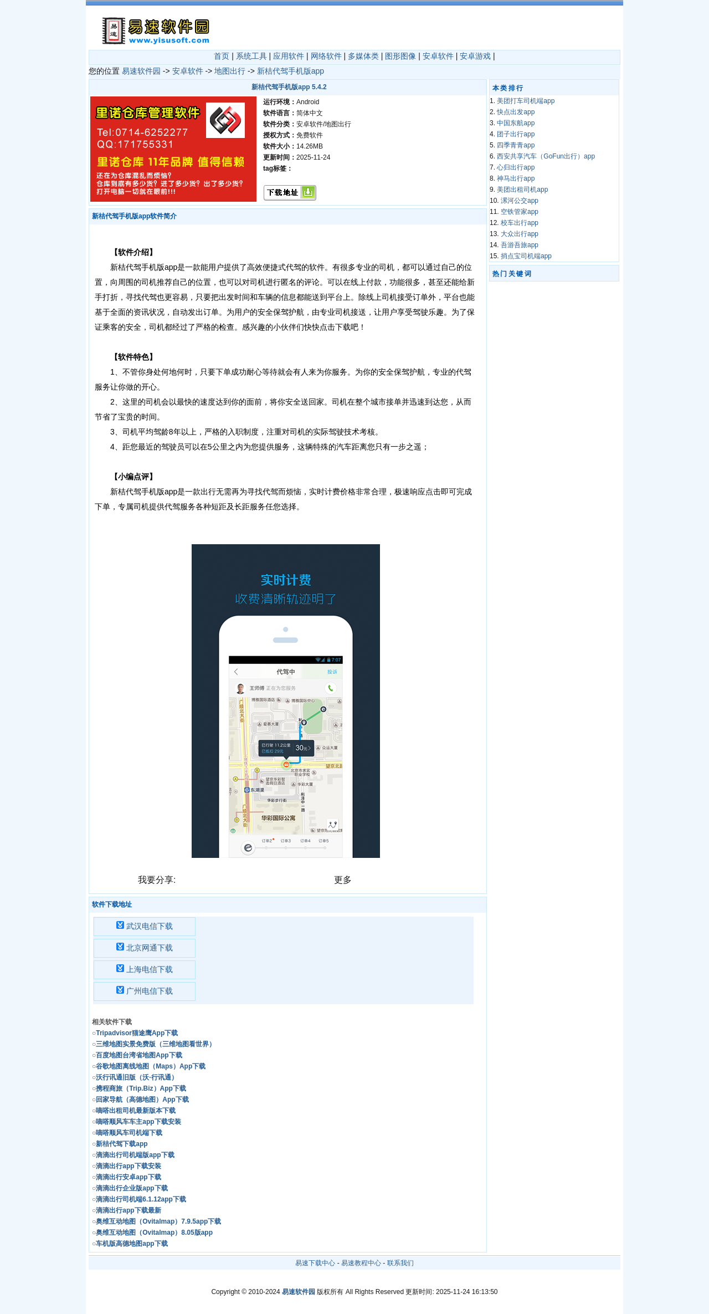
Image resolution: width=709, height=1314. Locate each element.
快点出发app (516, 112)
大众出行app (519, 234)
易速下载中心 (315, 1263)
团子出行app (516, 134)
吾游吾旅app (519, 245)
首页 (221, 56)
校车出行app (519, 223)
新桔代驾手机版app (290, 71)
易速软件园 (141, 71)
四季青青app (516, 145)
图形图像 (400, 56)
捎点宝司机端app (526, 256)
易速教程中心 (361, 1263)
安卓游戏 (475, 56)
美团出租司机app (522, 189)
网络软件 (326, 56)
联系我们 (400, 1263)
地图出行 (229, 71)
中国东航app (516, 123)
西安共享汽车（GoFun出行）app (546, 156)
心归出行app (516, 167)
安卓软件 (438, 56)
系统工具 (251, 56)
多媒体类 (363, 56)
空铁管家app (519, 212)
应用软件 (288, 56)
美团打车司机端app (525, 101)
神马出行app (516, 178)
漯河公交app (519, 200)
